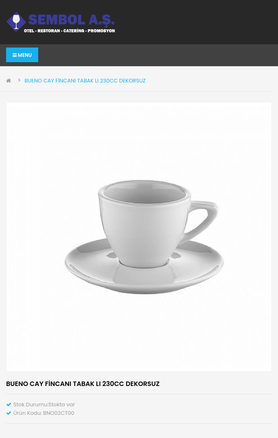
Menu (22, 55)
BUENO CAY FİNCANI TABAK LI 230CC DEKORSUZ (85, 81)
